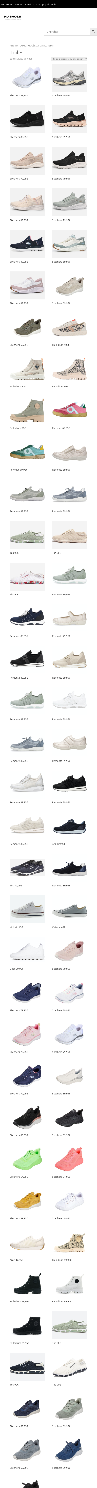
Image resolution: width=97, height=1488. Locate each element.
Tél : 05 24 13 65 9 (11, 4)
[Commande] (69, 59)
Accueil (13, 45)
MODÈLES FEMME (37, 45)
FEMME (22, 45)
